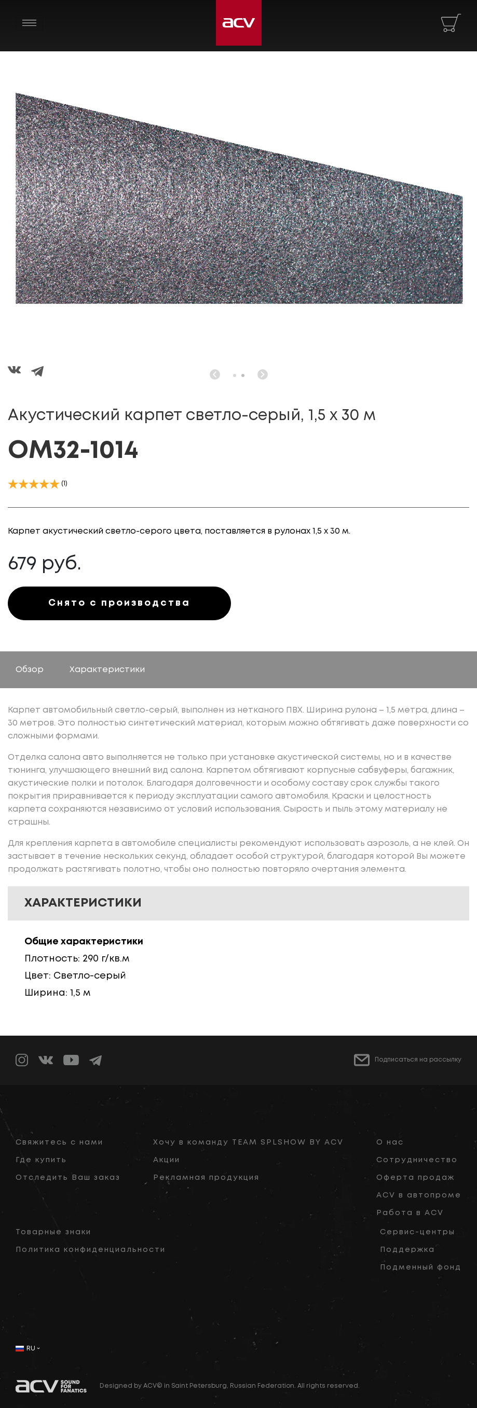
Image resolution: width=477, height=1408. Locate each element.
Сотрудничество (417, 1160)
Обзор (30, 670)
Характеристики (107, 670)
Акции (166, 1160)
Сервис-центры (417, 1232)
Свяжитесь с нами (59, 1142)
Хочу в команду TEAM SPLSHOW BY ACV (248, 1142)
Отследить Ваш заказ (68, 1177)
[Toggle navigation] (29, 23)
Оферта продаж (415, 1177)
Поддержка (407, 1249)
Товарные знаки (53, 1232)
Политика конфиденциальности (91, 1249)
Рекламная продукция (206, 1177)
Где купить (41, 1160)
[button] (234, 375)
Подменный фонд (420, 1267)
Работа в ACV (410, 1213)
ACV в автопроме (418, 1195)
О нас (390, 1142)
